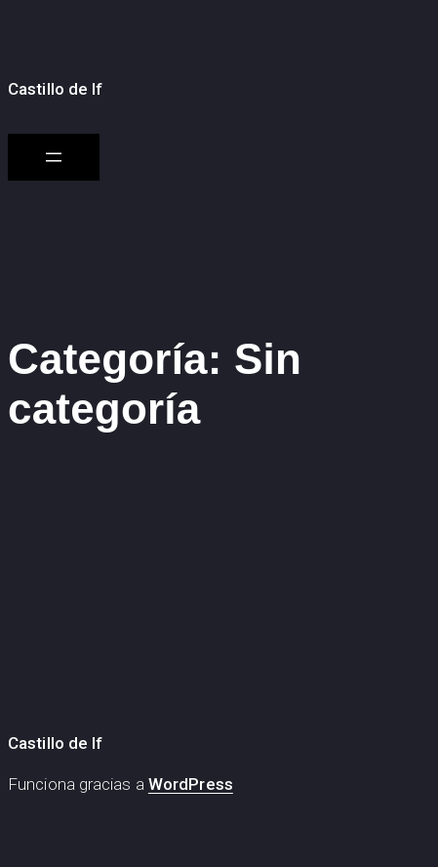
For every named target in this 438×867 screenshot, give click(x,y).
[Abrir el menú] (54, 157)
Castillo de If (55, 89)
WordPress (190, 784)
